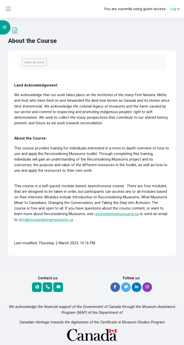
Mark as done (34, 62)
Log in (175, 9)
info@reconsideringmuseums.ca (46, 219)
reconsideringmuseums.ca (116, 214)
